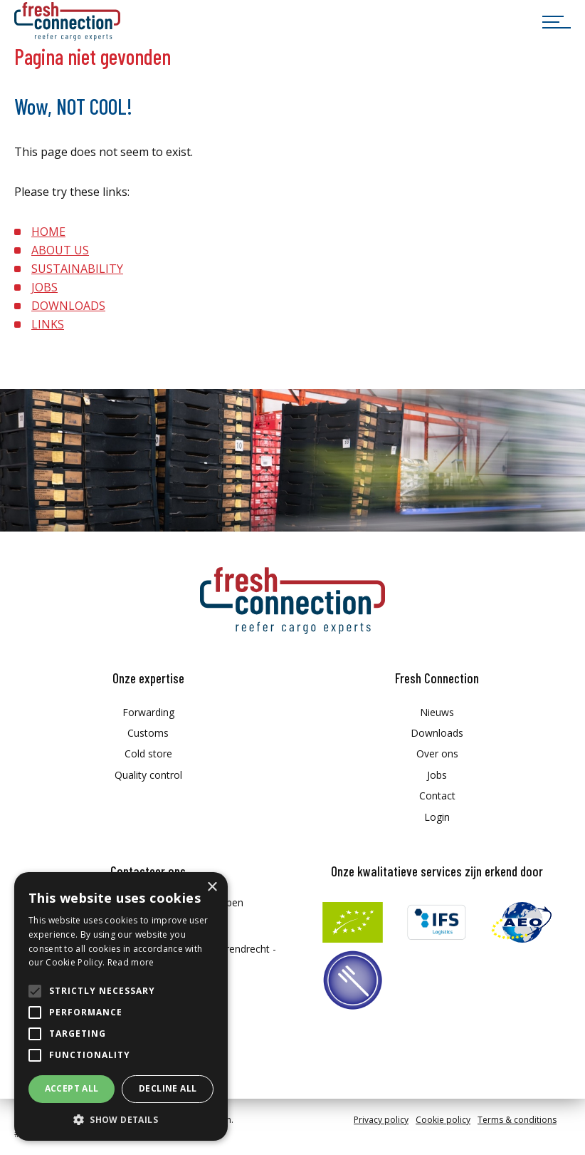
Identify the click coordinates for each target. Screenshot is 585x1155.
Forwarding (148, 712)
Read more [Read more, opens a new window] (130, 962)
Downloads (437, 733)
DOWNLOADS (68, 306)
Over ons (437, 753)
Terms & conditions (517, 1120)
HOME (48, 231)
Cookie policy (443, 1120)
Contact (437, 795)
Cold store (148, 753)
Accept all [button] (72, 1088)
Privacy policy (381, 1120)
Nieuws (437, 712)
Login (437, 817)
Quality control (148, 775)
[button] (121, 1119)
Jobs (437, 775)
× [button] (211, 887)
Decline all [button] (167, 1088)
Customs (148, 733)
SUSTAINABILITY (77, 268)
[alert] (121, 1006)
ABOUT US (60, 250)
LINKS (47, 324)
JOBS (44, 287)
